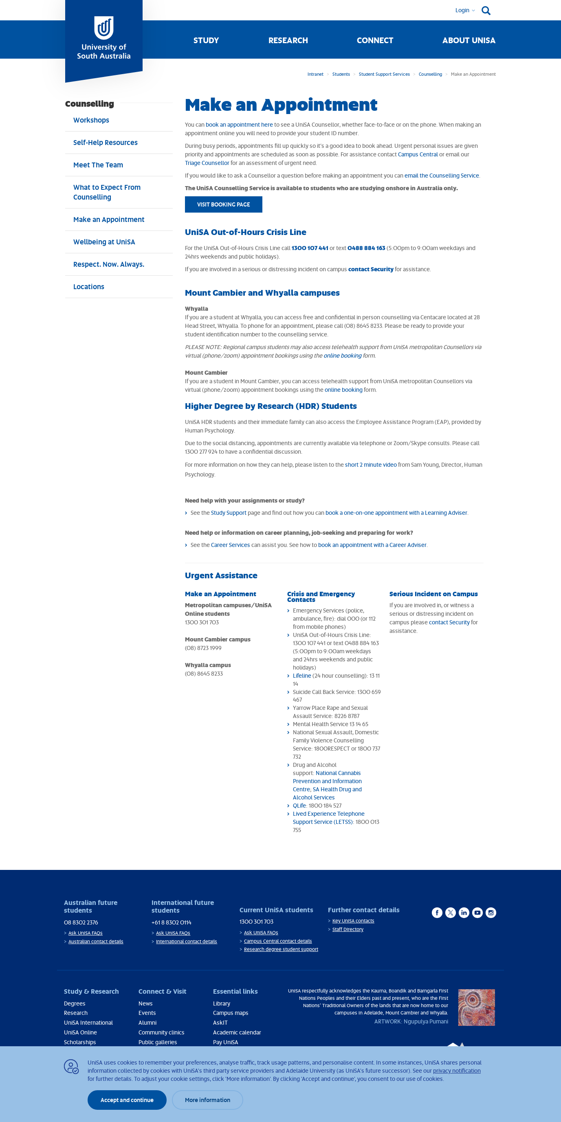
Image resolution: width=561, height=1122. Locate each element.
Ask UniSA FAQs (85, 932)
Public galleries (158, 1042)
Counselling (430, 74)
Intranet (315, 74)
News (146, 1003)
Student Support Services (384, 74)
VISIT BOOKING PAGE (223, 204)
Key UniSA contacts (353, 920)
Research (288, 40)
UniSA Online (80, 1032)
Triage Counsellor (207, 163)
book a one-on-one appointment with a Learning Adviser (396, 512)
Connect (375, 40)
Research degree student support (281, 949)
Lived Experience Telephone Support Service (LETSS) (329, 818)
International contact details (186, 941)
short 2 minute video (371, 464)
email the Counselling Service (442, 175)
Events (147, 1013)
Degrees (75, 1003)
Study (206, 40)
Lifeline (302, 675)
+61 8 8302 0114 (171, 922)
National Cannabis (338, 773)
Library (221, 1003)
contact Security (449, 622)
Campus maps (231, 1013)
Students (341, 74)
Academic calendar (237, 1032)
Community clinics (162, 1032)
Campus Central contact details (278, 941)
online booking (342, 355)
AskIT (220, 1022)
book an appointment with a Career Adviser (372, 545)
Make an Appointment (220, 593)
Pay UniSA (225, 1042)
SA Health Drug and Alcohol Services (327, 793)
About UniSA (469, 40)
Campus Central (418, 154)
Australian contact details (95, 941)
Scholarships (80, 1042)
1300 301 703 (256, 921)
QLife (299, 805)
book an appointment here (239, 124)
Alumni (147, 1022)
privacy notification (457, 1070)
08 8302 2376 (81, 922)
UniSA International (88, 1022)
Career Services (230, 545)
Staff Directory (347, 929)
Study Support (228, 512)
